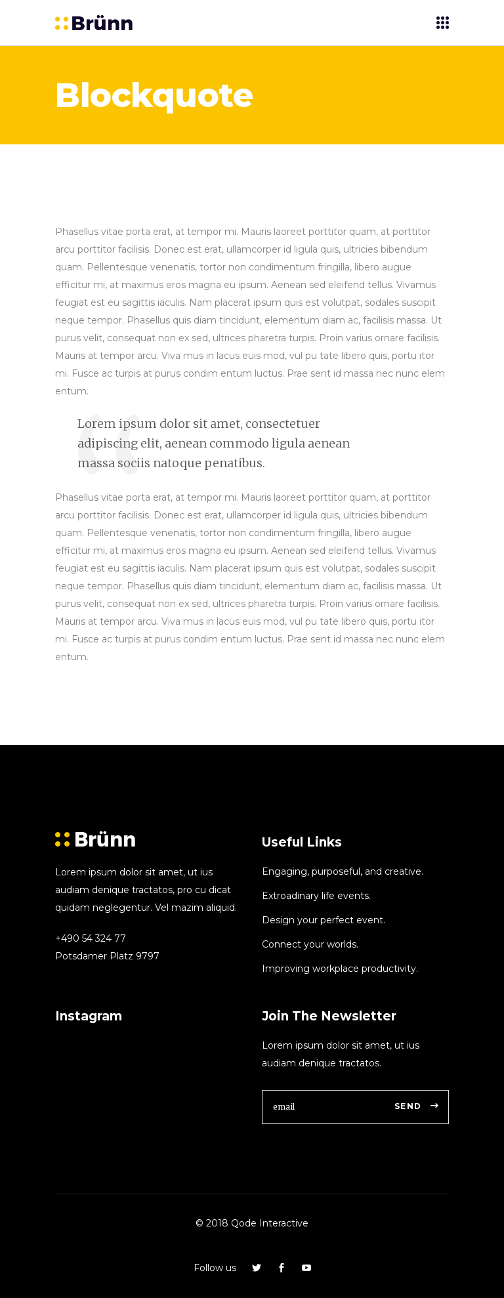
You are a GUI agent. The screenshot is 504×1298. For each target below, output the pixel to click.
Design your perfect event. (323, 920)
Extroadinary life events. (316, 896)
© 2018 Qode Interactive (252, 1223)
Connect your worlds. (310, 944)
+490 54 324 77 (90, 938)
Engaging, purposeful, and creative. (342, 871)
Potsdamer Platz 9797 (107, 956)
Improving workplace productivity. (340, 968)
